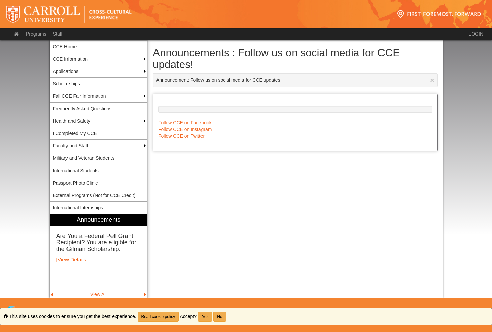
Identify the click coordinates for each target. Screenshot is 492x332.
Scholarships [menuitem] (66, 83)
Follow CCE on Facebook (185, 122)
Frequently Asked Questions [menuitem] (82, 108)
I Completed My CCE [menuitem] (75, 133)
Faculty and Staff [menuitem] (70, 145)
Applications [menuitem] (66, 71)
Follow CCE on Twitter (181, 136)
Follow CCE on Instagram (185, 129)
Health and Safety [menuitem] (71, 121)
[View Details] (72, 259)
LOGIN (475, 34)
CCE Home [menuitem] (65, 46)
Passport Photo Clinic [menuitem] (75, 183)
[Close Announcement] (432, 80)
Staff (58, 34)
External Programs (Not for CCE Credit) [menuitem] (94, 195)
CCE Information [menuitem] (70, 59)
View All (98, 294)
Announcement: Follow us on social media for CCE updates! (295, 80)
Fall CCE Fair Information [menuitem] (79, 96)
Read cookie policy (158, 316)
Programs (36, 34)
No (219, 316)
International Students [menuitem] (76, 170)
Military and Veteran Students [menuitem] (84, 158)
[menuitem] (99, 256)
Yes (205, 316)
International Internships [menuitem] (78, 207)
